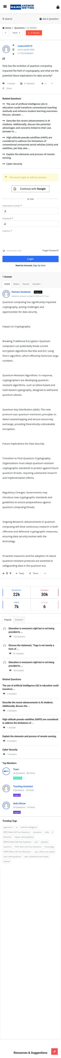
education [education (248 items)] (37, 832)
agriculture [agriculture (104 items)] (8, 827)
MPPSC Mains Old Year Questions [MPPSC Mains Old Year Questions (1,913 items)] (17, 842)
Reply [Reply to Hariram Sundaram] (20, 573)
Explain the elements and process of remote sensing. (28, 156)
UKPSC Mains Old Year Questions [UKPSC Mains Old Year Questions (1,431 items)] (17, 851)
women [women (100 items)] (7, 861)
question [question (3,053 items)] (44, 842)
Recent (26, 284)
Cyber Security (12, 163)
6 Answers (9, 741)
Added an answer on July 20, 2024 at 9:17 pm (30, 296)
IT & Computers (26, 53)
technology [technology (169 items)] (49, 846)
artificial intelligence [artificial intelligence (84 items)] (28, 827)
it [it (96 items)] (52, 832)
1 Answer (9, 727)
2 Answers (9, 693)
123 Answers (17, 636)
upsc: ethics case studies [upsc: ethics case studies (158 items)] (44, 851)
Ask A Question (49, 18)
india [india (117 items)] (47, 832)
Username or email (12, 205)
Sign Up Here (39, 265)
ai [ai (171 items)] (16, 827)
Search (7, 18)
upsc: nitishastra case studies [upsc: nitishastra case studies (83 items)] (36, 856)
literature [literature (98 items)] (7, 837)
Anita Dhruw (19, 803)
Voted (7, 284)
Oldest (16, 284)
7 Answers (9, 754)
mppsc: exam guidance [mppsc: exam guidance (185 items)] (24, 837)
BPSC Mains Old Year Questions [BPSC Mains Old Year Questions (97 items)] (17, 832)
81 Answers (16, 653)
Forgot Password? (50, 250)
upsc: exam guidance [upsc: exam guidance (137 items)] (12, 856)
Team (16, 769)
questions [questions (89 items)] (8, 846)
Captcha (7, 231)
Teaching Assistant (23, 786)
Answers (19, 619)
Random (36, 284)
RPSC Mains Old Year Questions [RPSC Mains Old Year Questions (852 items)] (28, 846)
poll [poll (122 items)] (36, 842)
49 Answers (16, 670)
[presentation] (27, 241)
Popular (8, 619)
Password (7, 218)
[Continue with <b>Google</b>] (31, 189)
